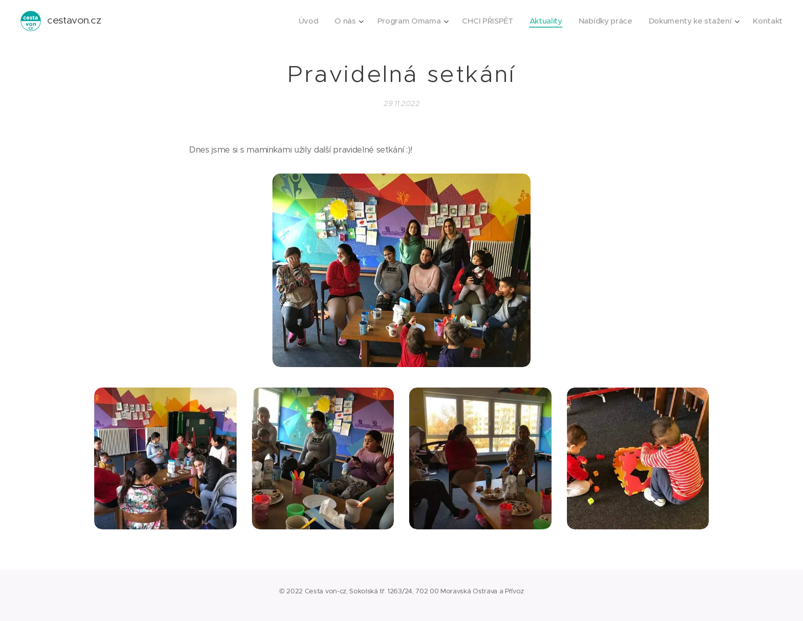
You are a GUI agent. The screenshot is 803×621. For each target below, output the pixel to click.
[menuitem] (297, 21)
